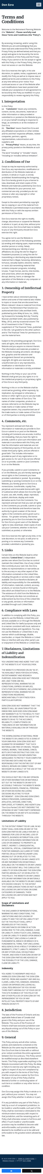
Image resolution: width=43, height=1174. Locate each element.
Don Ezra (8, 5)
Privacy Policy (8, 1161)
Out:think (27, 1161)
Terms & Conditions (26, 1159)
